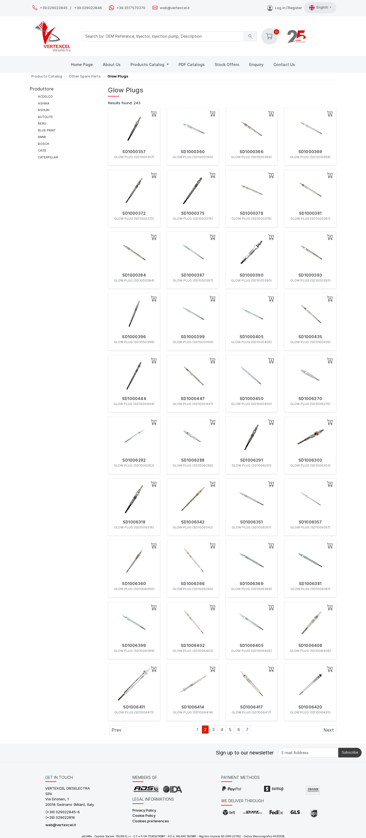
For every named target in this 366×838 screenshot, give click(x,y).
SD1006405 (252, 645)
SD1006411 (134, 707)
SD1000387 (192, 275)
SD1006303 (310, 460)
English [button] (319, 7)
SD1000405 (252, 337)
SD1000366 (252, 152)
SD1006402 (193, 645)
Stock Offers (227, 64)
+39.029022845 (54, 8)
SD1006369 (252, 583)
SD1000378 (251, 213)
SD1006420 (310, 707)
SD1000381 (310, 213)
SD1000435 (310, 337)
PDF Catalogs (192, 64)
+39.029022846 (88, 8)
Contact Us (284, 64)
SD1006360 (134, 583)
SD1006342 (193, 522)
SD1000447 (193, 398)
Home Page (82, 64)
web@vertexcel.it (175, 8)
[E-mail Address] (308, 752)
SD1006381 (310, 583)
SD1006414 (192, 707)
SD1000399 (193, 337)
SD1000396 (134, 337)
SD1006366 (193, 583)
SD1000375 (192, 213)
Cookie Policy (144, 815)
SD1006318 (134, 522)
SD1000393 (310, 275)
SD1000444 (134, 398)
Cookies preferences (150, 821)
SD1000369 (310, 152)
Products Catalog (148, 64)
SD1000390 (252, 275)
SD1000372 (134, 213)
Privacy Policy (144, 810)
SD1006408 (310, 645)
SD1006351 (251, 522)
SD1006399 (134, 645)
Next (328, 730)
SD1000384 (134, 275)
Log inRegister (284, 7)
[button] (269, 36)
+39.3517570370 (131, 8)
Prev (116, 730)
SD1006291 (251, 460)
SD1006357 (310, 522)
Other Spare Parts (85, 76)
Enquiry (256, 64)
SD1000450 (252, 398)
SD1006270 (310, 398)
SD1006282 (134, 460)
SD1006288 (192, 460)
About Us (112, 64)
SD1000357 (134, 152)
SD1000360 (193, 152)
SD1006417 (251, 707)
